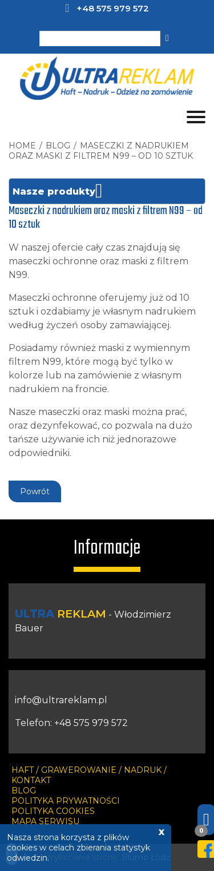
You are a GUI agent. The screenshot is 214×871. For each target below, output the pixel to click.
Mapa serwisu (45, 821)
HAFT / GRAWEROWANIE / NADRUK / (89, 770)
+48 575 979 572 (112, 8)
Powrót (35, 491)
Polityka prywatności (65, 801)
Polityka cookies (53, 811)
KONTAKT (31, 780)
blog (58, 145)
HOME (22, 145)
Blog (23, 790)
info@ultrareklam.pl (61, 700)
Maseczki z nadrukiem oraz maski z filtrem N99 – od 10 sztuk (101, 150)
